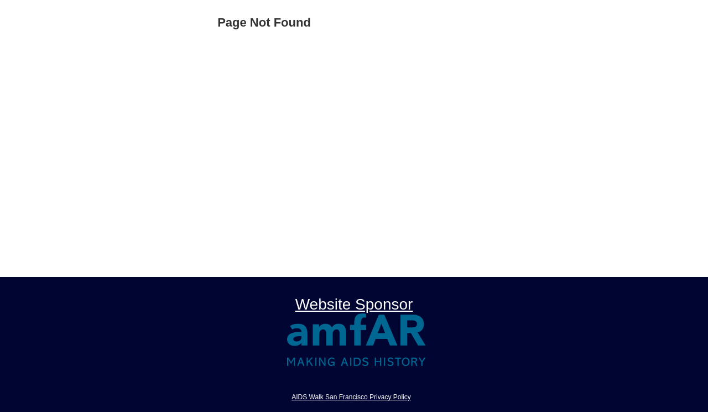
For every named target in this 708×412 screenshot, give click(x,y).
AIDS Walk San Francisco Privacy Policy (351, 397)
